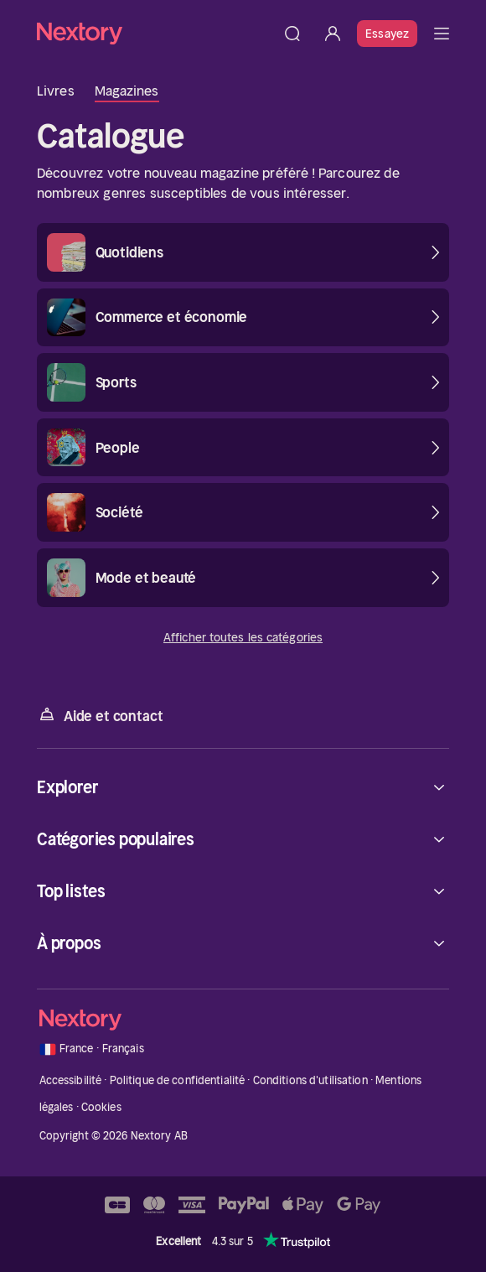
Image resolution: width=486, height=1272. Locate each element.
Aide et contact (100, 714)
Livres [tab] (56, 90)
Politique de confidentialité (178, 1080)
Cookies (101, 1107)
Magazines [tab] (127, 90)
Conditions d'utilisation (310, 1080)
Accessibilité (70, 1080)
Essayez (387, 33)
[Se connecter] (333, 33)
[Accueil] (154, 33)
